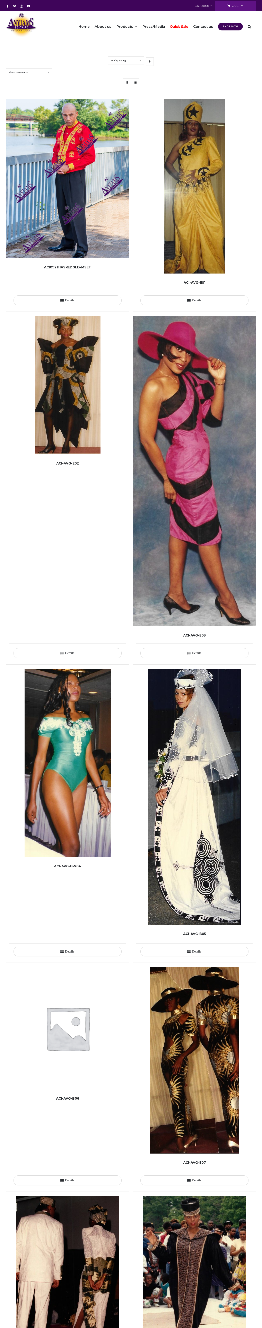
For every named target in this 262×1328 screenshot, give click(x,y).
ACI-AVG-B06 (67, 1098)
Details (69, 300)
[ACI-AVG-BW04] (67, 763)
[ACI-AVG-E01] (194, 186)
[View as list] (135, 83)
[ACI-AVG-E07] (194, 1060)
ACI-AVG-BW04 (67, 866)
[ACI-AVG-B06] (67, 1028)
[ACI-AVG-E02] (67, 385)
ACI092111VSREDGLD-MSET (67, 267)
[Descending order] (150, 61)
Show (18, 72)
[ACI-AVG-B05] (194, 797)
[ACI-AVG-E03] (194, 471)
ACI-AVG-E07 (194, 1163)
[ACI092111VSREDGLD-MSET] (67, 178)
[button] (249, 24)
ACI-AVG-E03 (194, 635)
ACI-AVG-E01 (195, 283)
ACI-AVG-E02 (67, 463)
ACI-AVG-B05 (194, 934)
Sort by (118, 60)
